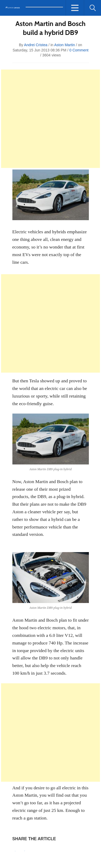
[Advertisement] (50, 119)
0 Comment (78, 50)
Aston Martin (64, 45)
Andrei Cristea (35, 45)
